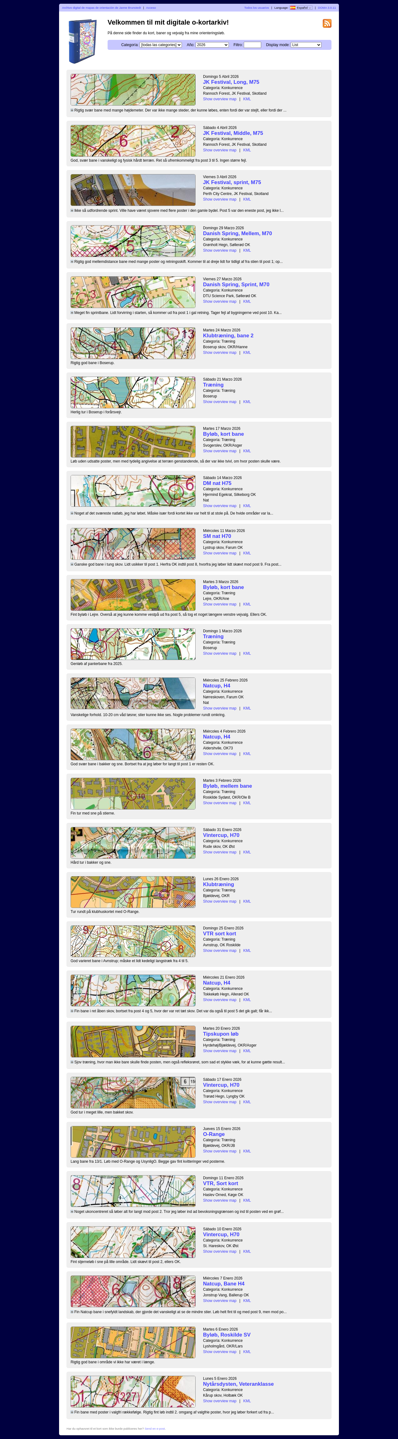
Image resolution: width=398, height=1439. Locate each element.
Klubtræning (218, 884)
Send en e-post (155, 1428)
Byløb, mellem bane (227, 786)
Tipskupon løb (220, 1034)
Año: (191, 45)
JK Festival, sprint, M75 (232, 182)
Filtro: (238, 45)
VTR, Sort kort (220, 1183)
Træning (213, 385)
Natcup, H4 (216, 686)
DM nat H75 (217, 483)
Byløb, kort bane (223, 434)
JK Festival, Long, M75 (231, 82)
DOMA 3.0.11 (327, 7)
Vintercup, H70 (221, 835)
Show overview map (219, 99)
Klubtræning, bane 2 (228, 336)
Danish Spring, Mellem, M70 (237, 233)
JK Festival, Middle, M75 (233, 133)
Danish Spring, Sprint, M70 (236, 284)
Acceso (151, 7)
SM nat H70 (217, 536)
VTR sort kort (219, 934)
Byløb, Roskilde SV (227, 1335)
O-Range (214, 1134)
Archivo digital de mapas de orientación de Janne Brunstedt (101, 7)
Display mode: (278, 45)
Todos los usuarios (256, 7)
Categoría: (130, 45)
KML (247, 99)
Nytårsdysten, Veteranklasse (238, 1384)
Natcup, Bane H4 (223, 1284)
